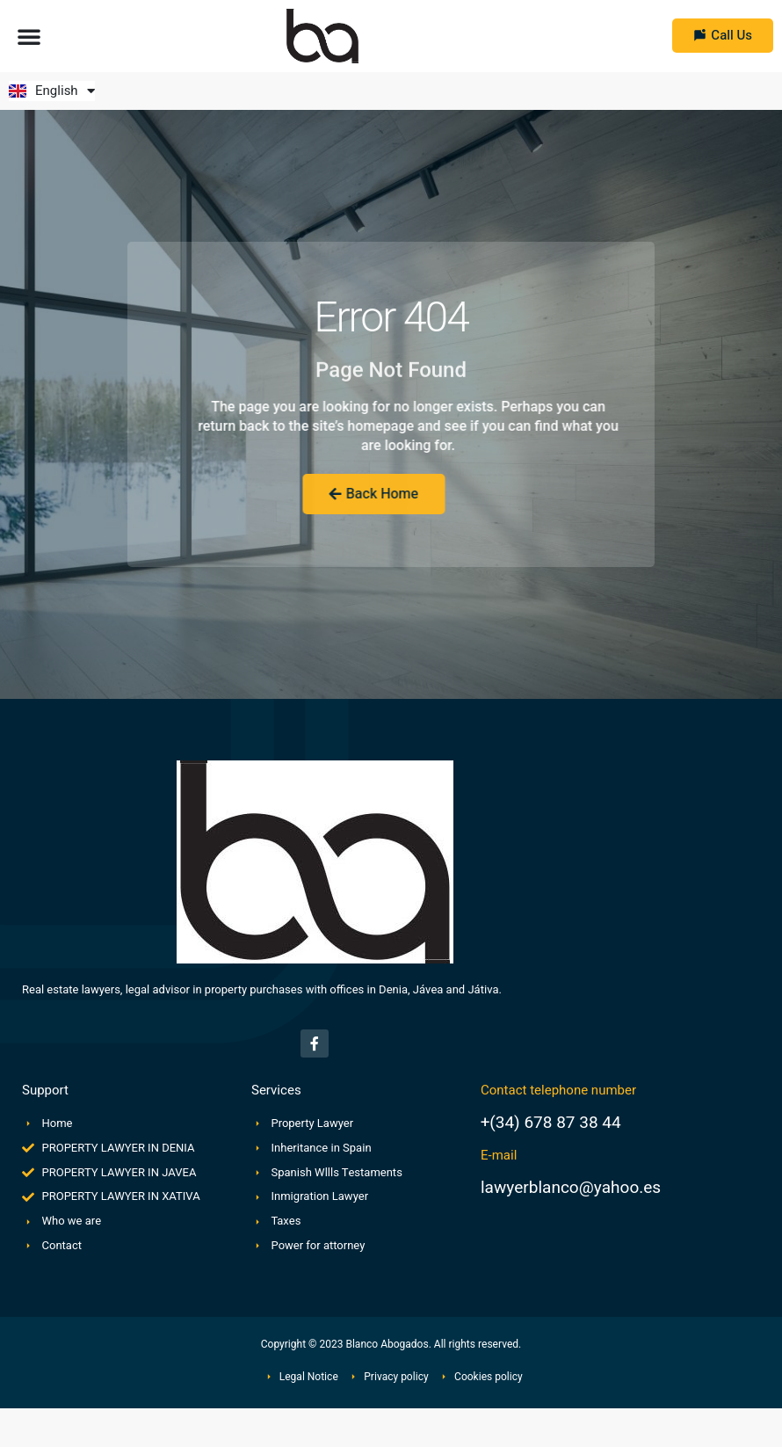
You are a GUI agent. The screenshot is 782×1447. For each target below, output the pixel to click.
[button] (29, 36)
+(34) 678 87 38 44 (551, 1122)
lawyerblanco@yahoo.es (571, 1187)
